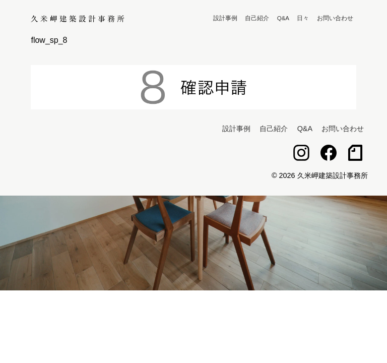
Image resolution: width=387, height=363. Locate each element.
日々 (303, 18)
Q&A (283, 18)
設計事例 (225, 18)
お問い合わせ (335, 18)
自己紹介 (257, 18)
